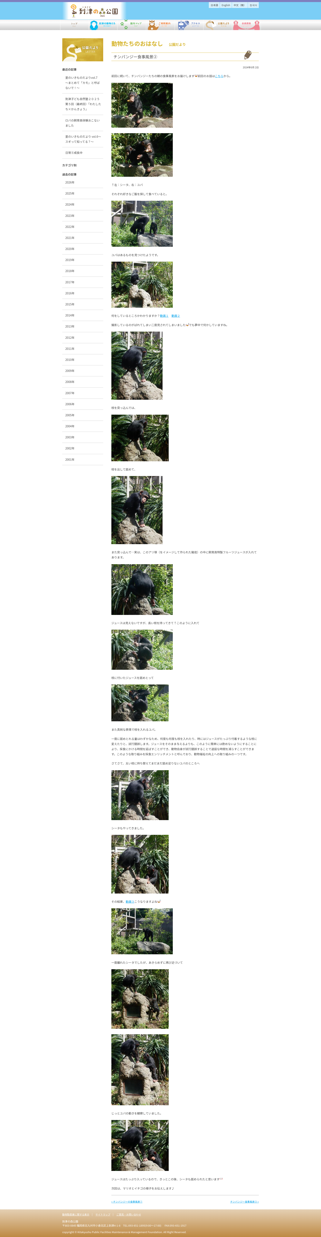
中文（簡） (240, 5)
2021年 (70, 238)
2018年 (70, 271)
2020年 (70, 249)
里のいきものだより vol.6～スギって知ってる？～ (83, 139)
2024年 (70, 204)
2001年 (70, 459)
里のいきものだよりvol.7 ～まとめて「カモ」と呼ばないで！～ (82, 82)
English (226, 5)
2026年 (70, 182)
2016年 (70, 293)
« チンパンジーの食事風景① (126, 1201)
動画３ (130, 901)
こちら (219, 76)
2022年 (70, 227)
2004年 (70, 426)
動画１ (164, 316)
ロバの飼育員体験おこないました (82, 122)
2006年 (70, 404)
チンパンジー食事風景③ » (244, 1201)
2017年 (70, 282)
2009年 (70, 371)
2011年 (70, 349)
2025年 (70, 193)
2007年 (70, 393)
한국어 (253, 5)
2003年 (70, 437)
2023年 (70, 216)
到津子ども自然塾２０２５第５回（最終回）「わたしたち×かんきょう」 (83, 104)
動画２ (176, 316)
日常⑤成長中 (74, 153)
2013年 (70, 326)
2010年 (70, 360)
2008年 (70, 382)
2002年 (70, 448)
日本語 (214, 5)
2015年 (70, 304)
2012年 (70, 337)
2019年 (70, 260)
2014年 (70, 315)
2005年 (70, 415)
